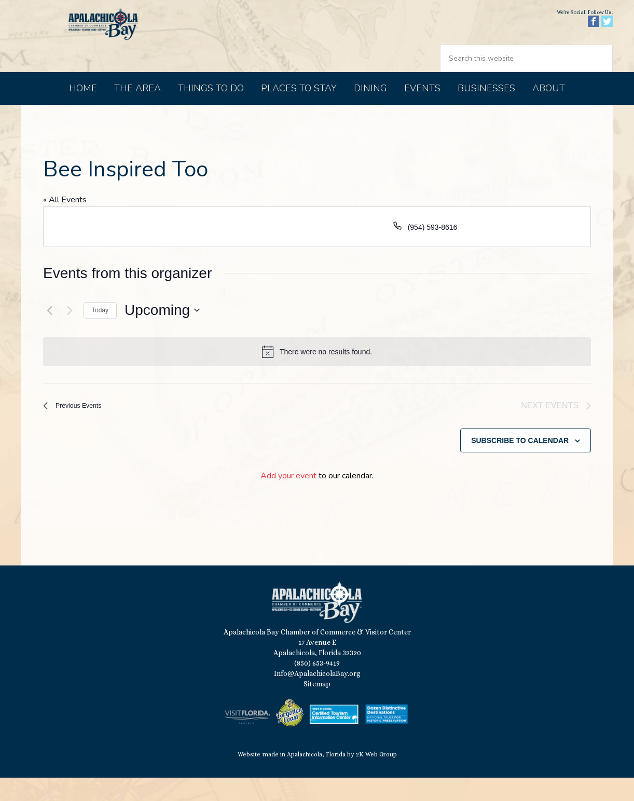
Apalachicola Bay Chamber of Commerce (110, 47)
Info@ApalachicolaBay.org (317, 697)
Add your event (288, 499)
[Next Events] (69, 332)
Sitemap (317, 707)
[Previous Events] (49, 332)
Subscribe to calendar (520, 464)
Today (100, 332)
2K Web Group (376, 778)
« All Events (65, 221)
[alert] (317, 373)
